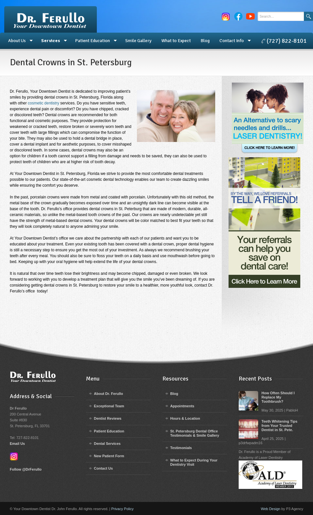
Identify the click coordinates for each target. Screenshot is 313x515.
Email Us (17, 443)
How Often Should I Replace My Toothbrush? (277, 397)
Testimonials (181, 448)
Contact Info (233, 41)
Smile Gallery (138, 40)
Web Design (270, 509)
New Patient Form (109, 456)
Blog (205, 40)
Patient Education (93, 41)
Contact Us (103, 468)
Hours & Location (185, 418)
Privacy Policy (122, 509)
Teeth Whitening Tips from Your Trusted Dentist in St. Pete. (279, 425)
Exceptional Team (109, 406)
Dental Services (107, 443)
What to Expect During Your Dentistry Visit (193, 462)
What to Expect (176, 40)
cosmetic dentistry (43, 103)
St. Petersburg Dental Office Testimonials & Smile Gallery (194, 433)
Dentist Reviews (107, 418)
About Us (18, 41)
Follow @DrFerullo (26, 469)
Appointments (182, 406)
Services (51, 41)
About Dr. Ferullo (108, 394)
